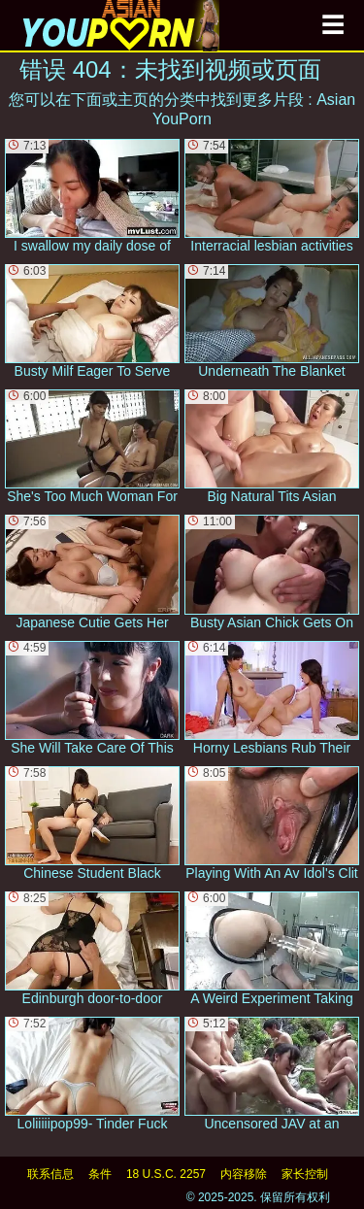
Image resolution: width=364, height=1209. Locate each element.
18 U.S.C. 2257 (166, 1174)
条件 (100, 1174)
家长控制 (304, 1174)
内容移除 (243, 1174)
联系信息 (50, 1174)
